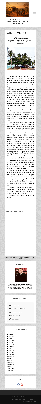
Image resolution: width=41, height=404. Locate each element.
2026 (9, 334)
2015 (9, 356)
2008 (9, 370)
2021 (9, 344)
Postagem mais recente (11, 257)
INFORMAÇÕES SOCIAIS (15, 312)
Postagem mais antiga (30, 257)
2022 (9, 342)
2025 (9, 336)
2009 (9, 368)
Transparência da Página (29, 401)
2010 (9, 366)
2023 (9, 340)
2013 (9, 360)
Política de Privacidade (18, 399)
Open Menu (34, 13)
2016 (9, 354)
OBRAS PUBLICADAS (14, 315)
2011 (9, 364)
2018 (9, 350)
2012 (9, 362)
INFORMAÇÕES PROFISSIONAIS (17, 308)
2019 (9, 348)
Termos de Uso (31, 399)
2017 (9, 352)
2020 (9, 346)
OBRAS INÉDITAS (14, 319)
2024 (9, 338)
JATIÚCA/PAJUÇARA (17, 33)
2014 (9, 358)
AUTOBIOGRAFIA (14, 305)
